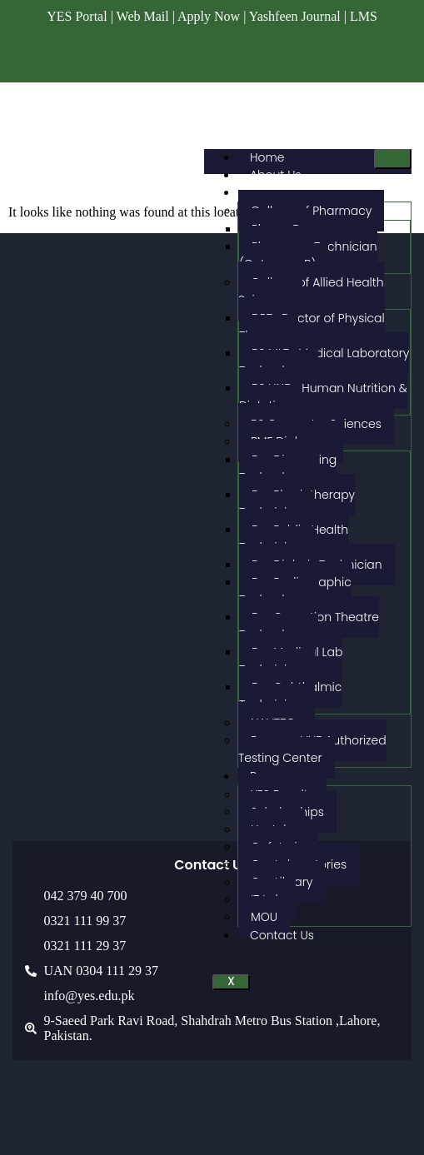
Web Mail (143, 16)
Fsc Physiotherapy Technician (297, 503)
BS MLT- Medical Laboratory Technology (324, 362)
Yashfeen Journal (295, 16)
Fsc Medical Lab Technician (290, 661)
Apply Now (208, 16)
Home (267, 157)
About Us (276, 175)
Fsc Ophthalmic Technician (290, 696)
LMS (363, 16)
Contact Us (282, 935)
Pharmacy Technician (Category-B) (308, 255)
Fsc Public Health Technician (293, 538)
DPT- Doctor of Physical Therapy (312, 327)
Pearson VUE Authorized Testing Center (312, 749)
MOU (264, 917)
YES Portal (77, 16)
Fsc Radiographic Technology (295, 591)
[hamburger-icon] (393, 159)
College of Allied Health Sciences (311, 291)
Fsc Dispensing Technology (288, 468)
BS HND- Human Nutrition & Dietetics (323, 397)
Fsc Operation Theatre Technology (309, 626)
